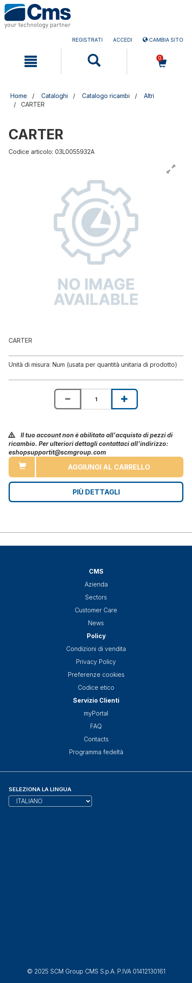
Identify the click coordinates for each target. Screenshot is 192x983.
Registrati (87, 40)
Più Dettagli (96, 492)
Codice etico (96, 687)
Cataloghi (54, 95)
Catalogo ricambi (106, 95)
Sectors (96, 597)
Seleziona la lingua (40, 789)
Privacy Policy (96, 661)
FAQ (96, 726)
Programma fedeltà (96, 752)
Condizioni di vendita (96, 648)
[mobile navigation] (30, 61)
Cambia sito (163, 40)
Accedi (122, 40)
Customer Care (96, 610)
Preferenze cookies (96, 674)
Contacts (96, 739)
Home (18, 95)
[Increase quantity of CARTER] (124, 399)
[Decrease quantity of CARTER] (67, 399)
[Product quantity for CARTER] (96, 399)
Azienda (96, 584)
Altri (149, 95)
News (96, 623)
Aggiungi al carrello (109, 467)
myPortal (96, 713)
